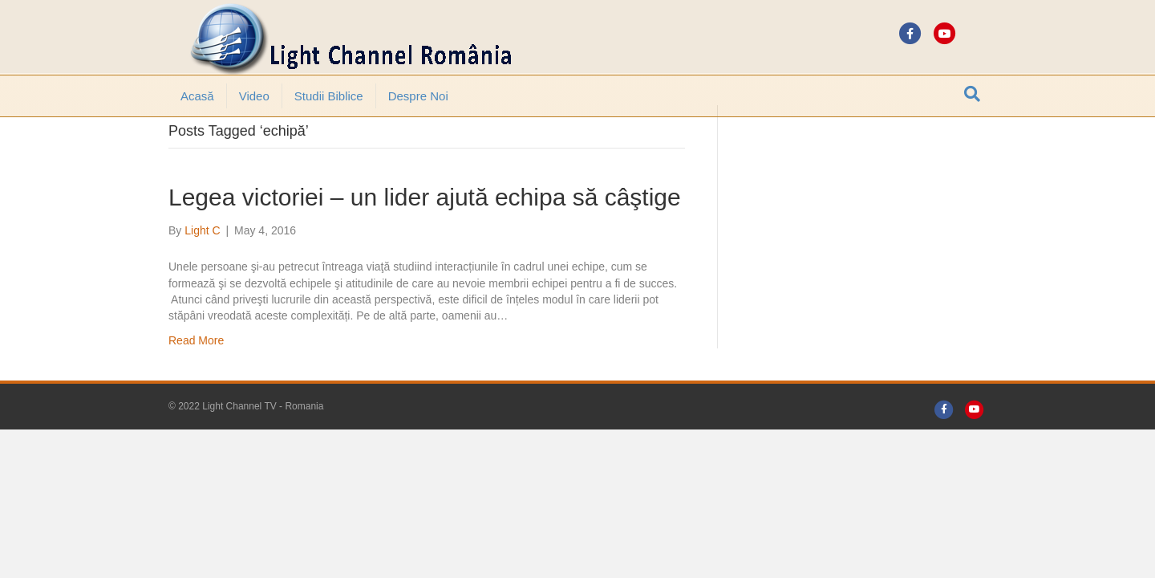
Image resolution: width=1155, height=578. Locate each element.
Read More (196, 384)
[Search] (972, 93)
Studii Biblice (328, 96)
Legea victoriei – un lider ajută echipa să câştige (424, 241)
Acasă (197, 96)
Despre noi (418, 96)
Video (254, 96)
